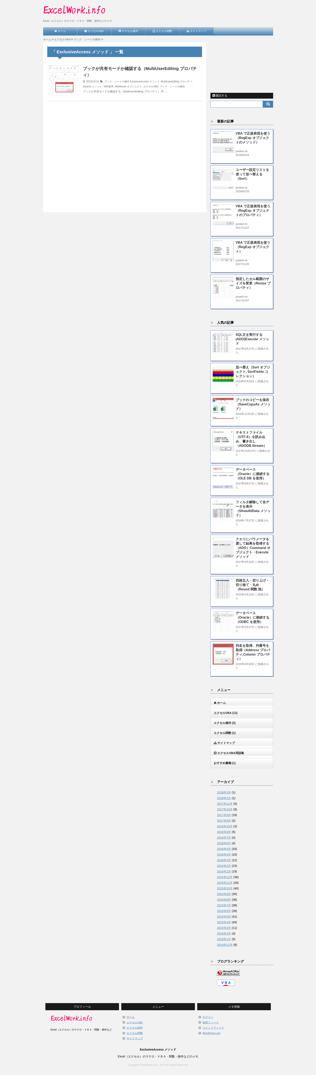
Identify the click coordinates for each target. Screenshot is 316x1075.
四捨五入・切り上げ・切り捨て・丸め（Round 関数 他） (252, 585)
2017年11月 (225, 803)
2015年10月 (225, 888)
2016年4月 (224, 854)
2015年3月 (224, 928)
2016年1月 (224, 871)
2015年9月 (224, 894)
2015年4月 (224, 922)
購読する (220, 95)
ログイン (207, 1017)
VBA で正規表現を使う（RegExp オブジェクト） (253, 247)
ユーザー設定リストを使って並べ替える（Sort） (252, 174)
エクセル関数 (225, 733)
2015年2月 (224, 933)
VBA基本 (109, 86)
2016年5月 (224, 849)
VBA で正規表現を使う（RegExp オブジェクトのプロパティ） (253, 210)
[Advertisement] (124, 151)
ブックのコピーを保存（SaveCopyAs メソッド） (253, 404)
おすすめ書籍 (225, 763)
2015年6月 (224, 911)
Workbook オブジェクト (128, 86)
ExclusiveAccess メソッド (145, 81)
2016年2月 (224, 865)
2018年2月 (224, 798)
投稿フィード (210, 1022)
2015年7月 (224, 905)
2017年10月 (225, 809)
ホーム (131, 1017)
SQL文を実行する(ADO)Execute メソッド (252, 339)
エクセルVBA (150, 86)
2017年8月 (224, 820)
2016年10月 (225, 826)
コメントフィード (213, 1027)
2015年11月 (225, 882)
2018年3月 (224, 792)
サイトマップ (135, 1038)
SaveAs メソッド (92, 86)
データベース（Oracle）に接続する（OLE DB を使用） (253, 474)
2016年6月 (224, 843)
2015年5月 (224, 916)
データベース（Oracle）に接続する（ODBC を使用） (253, 617)
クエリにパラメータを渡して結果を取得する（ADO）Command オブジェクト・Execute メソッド (253, 547)
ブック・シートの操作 (116, 81)
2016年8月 (224, 832)
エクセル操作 (225, 723)
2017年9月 (224, 815)
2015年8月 (224, 899)
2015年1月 (224, 939)
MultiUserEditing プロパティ (176, 81)
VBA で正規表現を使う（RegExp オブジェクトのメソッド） (253, 138)
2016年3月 (224, 860)
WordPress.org (211, 1033)
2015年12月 (225, 877)
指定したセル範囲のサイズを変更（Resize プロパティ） (253, 283)
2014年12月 (225, 944)
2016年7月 (224, 837)
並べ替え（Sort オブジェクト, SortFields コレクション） (253, 372)
